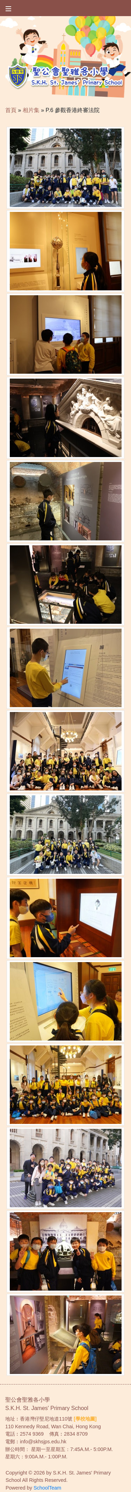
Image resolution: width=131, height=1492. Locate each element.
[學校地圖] (85, 1419)
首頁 (10, 110)
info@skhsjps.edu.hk (43, 1441)
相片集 (31, 110)
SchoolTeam (47, 1488)
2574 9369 (32, 1434)
